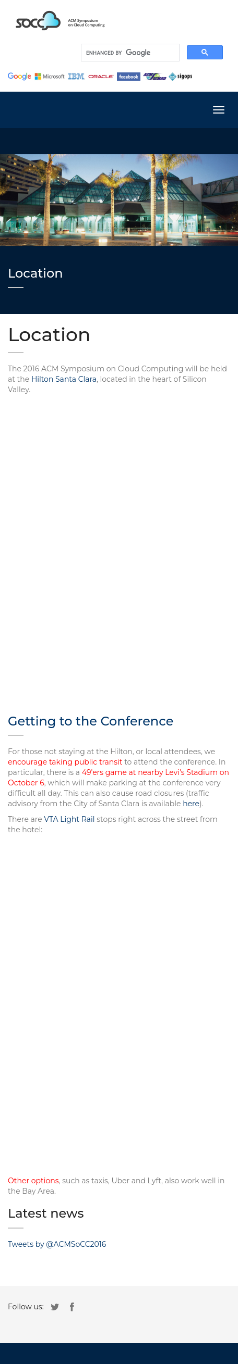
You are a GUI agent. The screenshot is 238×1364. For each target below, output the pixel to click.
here (191, 803)
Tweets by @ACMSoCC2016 (57, 1244)
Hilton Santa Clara (64, 379)
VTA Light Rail (69, 819)
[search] (129, 52)
